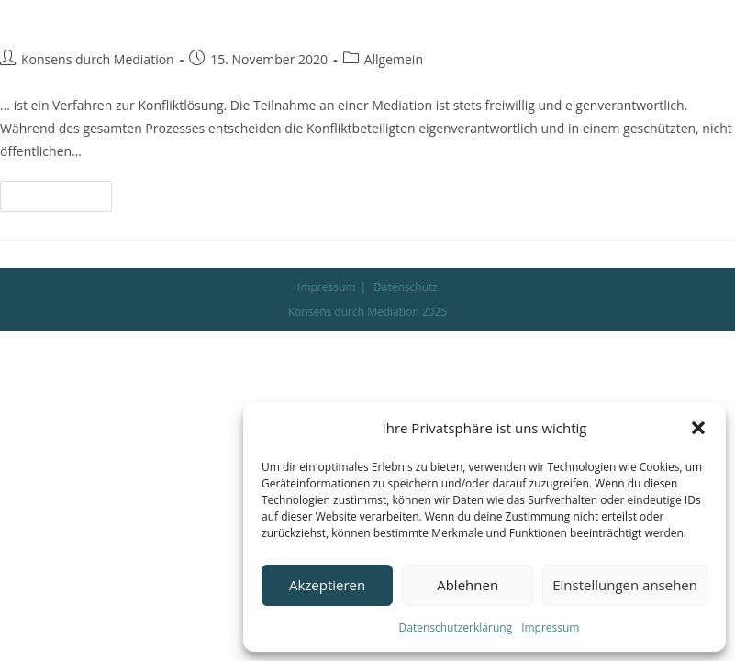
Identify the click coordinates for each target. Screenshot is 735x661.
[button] (698, 428)
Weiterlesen (64, 192)
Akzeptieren (327, 585)
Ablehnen (467, 585)
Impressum (550, 627)
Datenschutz (405, 287)
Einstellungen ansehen (624, 585)
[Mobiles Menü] (667, 34)
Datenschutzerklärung (456, 627)
